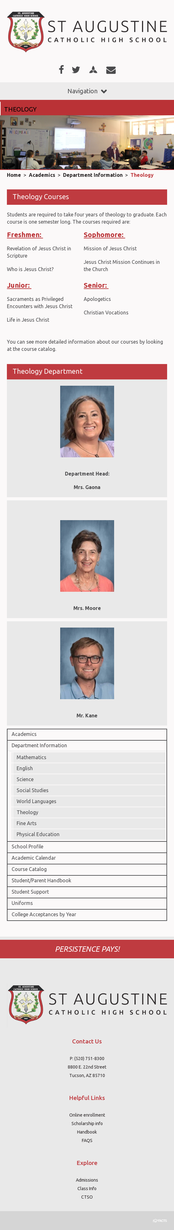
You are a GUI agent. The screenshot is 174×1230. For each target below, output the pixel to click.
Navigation (87, 91)
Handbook (87, 1132)
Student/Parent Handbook (41, 880)
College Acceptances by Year (44, 914)
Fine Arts (27, 823)
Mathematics (31, 757)
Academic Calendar (34, 858)
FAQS (87, 1140)
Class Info (87, 1188)
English (25, 768)
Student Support (30, 892)
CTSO (87, 1197)
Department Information (93, 175)
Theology (142, 175)
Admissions (87, 1180)
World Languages (36, 801)
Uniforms (22, 903)
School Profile (27, 846)
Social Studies (33, 790)
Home (14, 175)
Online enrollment (87, 1115)
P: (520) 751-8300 (87, 1058)
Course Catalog (29, 869)
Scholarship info (87, 1123)
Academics (42, 175)
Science (25, 779)
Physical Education (38, 834)
